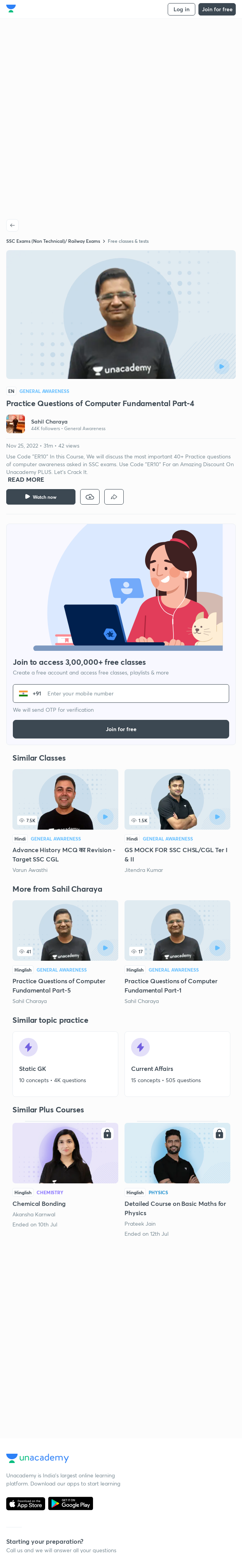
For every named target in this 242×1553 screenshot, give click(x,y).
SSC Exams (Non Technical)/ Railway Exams (53, 241)
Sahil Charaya (29, 1001)
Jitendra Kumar (144, 869)
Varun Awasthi (29, 869)
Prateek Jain (140, 1223)
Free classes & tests (128, 241)
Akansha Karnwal (33, 1214)
